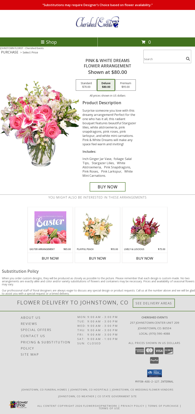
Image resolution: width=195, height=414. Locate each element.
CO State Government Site (117, 396)
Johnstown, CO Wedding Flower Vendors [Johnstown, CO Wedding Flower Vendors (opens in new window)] (143, 389)
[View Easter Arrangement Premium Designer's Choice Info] (50, 227)
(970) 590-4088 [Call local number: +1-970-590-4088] (159, 333)
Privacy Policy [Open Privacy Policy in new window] (132, 405)
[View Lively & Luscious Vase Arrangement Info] (145, 227)
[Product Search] (164, 59)
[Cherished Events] (97, 32)
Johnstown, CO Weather (76, 396)
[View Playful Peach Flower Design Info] (97, 227)
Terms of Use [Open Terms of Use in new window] (109, 408)
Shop (49, 42)
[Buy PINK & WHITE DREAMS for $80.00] (107, 186)
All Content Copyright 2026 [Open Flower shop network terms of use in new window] (59, 405)
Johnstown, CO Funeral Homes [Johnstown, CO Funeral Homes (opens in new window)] (44, 389)
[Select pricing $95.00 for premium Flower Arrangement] (126, 85)
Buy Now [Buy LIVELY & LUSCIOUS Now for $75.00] (144, 258)
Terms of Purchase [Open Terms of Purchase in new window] (163, 405)
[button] (154, 373)
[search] (188, 59)
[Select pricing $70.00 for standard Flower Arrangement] (86, 85)
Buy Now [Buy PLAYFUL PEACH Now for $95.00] (97, 258)
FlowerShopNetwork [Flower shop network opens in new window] (100, 405)
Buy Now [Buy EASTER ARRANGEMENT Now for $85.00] (50, 258)
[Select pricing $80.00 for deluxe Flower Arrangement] (106, 85)
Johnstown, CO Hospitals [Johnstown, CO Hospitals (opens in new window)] (89, 389)
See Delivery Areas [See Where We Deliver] (154, 303)
